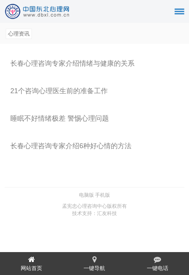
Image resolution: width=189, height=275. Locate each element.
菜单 (182, 8)
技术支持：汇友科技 (94, 213)
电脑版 (86, 195)
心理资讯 (19, 34)
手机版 (102, 195)
